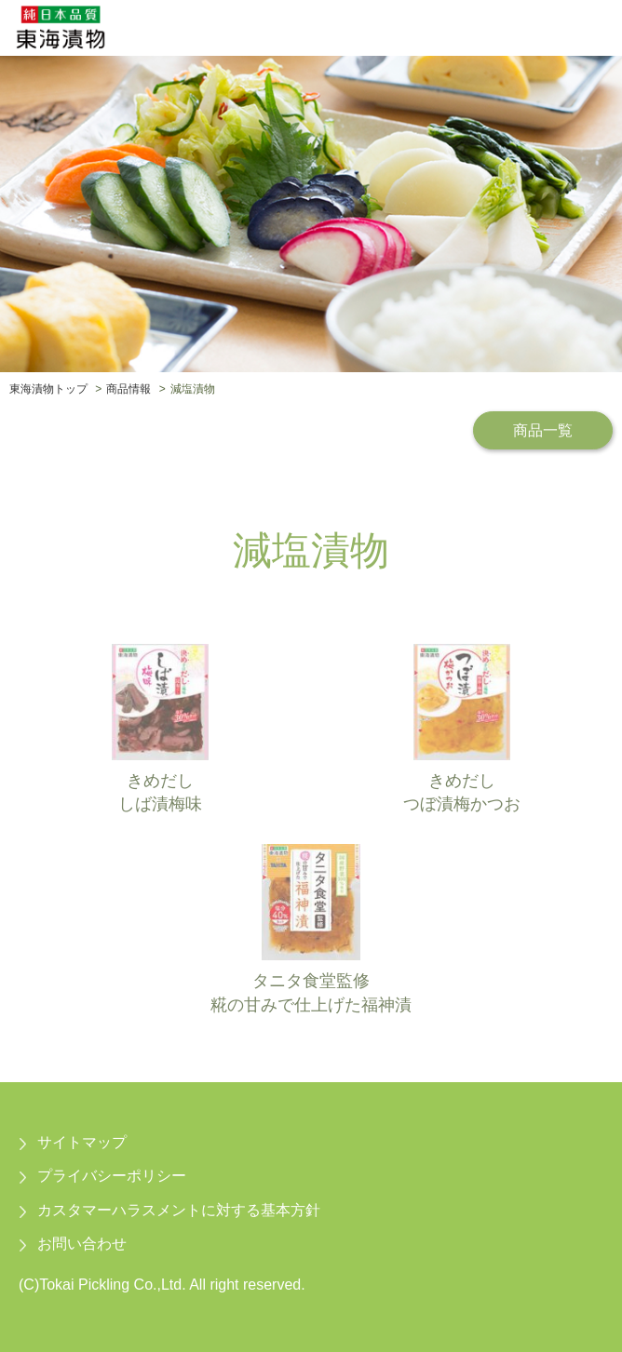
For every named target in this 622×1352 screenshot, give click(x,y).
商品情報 (128, 388)
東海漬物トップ (48, 388)
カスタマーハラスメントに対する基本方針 (178, 1210)
